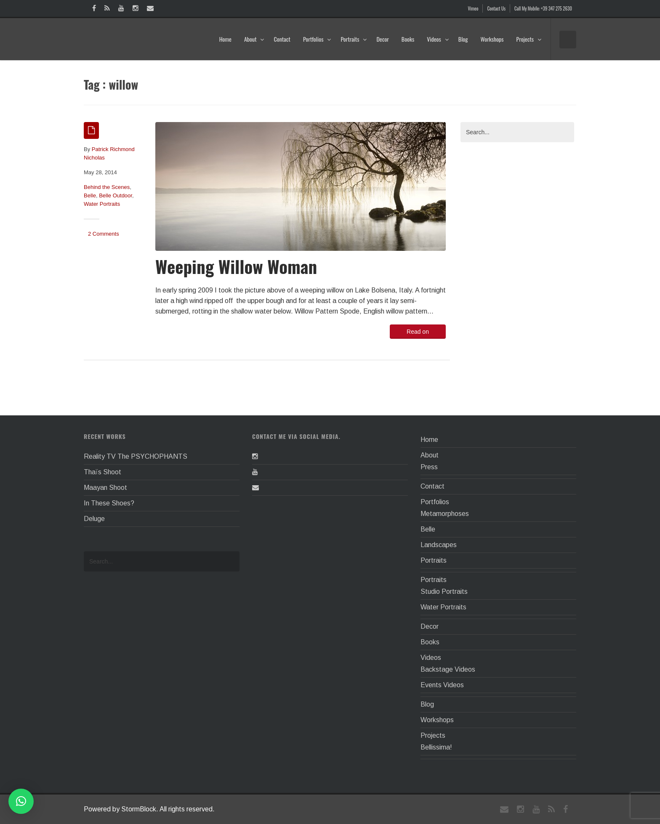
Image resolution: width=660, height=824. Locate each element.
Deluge (94, 518)
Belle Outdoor (115, 195)
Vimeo (473, 8)
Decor (382, 39)
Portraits (354, 39)
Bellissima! (436, 747)
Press (429, 466)
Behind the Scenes (107, 187)
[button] (21, 801)
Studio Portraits (444, 591)
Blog (463, 39)
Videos (438, 39)
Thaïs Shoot (102, 472)
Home (225, 39)
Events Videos (442, 684)
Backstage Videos (447, 669)
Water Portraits (102, 204)
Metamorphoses (444, 513)
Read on (418, 331)
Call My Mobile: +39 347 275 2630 (543, 8)
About (254, 39)
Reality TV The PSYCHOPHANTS (135, 456)
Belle (90, 195)
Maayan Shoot (105, 487)
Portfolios (317, 39)
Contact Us (496, 8)
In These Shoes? (109, 503)
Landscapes (438, 544)
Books (408, 39)
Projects (529, 39)
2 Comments (103, 234)
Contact (282, 39)
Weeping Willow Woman (236, 266)
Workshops (491, 39)
